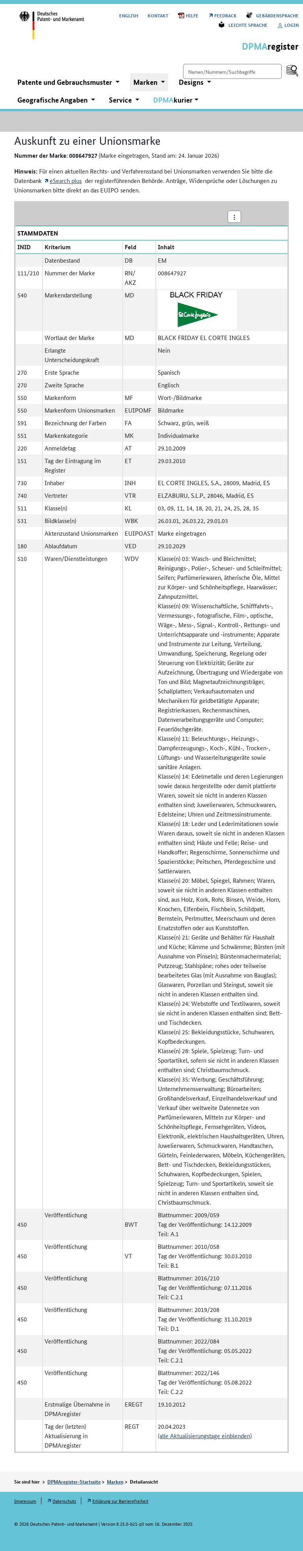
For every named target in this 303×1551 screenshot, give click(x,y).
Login (288, 24)
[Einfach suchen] (232, 71)
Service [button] (121, 100)
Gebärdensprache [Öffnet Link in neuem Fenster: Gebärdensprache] (277, 15)
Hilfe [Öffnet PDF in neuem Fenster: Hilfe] (192, 15)
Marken (115, 1481)
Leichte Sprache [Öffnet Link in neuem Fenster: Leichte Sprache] (247, 24)
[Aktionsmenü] (234, 217)
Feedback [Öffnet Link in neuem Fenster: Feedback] (225, 15)
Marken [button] (146, 82)
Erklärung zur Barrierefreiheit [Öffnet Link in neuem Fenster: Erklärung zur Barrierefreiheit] (120, 1500)
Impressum (25, 1500)
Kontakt (158, 15)
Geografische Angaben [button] (53, 100)
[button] (176, 100)
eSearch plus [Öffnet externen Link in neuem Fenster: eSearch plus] (66, 180)
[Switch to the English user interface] (128, 15)
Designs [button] (192, 82)
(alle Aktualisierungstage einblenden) (205, 1435)
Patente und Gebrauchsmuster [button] (65, 82)
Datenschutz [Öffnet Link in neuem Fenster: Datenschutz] (64, 1500)
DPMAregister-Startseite (74, 1481)
